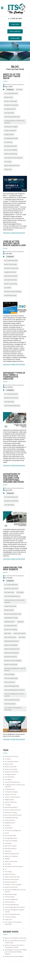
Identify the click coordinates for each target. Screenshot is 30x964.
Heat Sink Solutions (10, 637)
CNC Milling (19, 592)
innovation (7, 288)
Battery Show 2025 (10, 767)
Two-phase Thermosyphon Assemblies (13, 923)
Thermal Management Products (14, 690)
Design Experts (9, 134)
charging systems (10, 109)
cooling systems (10, 789)
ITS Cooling (7, 162)
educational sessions (10, 276)
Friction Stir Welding (10, 150)
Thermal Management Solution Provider (14, 911)
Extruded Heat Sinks (10, 146)
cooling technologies (10, 127)
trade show (7, 169)
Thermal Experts (9, 682)
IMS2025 (7, 859)
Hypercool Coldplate (10, 645)
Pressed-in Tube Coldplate (12, 291)
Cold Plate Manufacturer (12, 117)
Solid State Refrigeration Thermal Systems (15, 891)
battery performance (11, 756)
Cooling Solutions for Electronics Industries (15, 786)
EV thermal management (13, 830)
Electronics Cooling (11, 812)
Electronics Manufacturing (12, 614)
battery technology (10, 101)
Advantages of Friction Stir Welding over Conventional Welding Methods (13, 478)
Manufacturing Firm (10, 657)
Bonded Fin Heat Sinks (11, 105)
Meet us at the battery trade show (11, 76)
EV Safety (19, 89)
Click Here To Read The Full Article (14, 233)
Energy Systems (10, 820)
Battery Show (8, 97)
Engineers (20, 622)
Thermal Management (11, 686)
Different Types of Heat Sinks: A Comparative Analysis (14, 376)
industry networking (10, 154)
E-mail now (15, 24)
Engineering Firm (9, 622)
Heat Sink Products (19, 633)
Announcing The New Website (12, 568)
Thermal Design (9, 674)
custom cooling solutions (12, 797)
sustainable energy (10, 295)
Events (7, 833)
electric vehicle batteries (12, 810)
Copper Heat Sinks (10, 130)
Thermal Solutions (10, 704)
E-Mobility (8, 805)
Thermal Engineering (10, 678)
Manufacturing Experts (11, 653)
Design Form (15, 38)
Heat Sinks (22, 637)
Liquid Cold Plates (10, 874)
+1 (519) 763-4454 (16, 18)
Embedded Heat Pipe (11, 138)
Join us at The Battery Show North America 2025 (14, 243)
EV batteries (8, 142)
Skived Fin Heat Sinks (10, 664)
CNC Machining (9, 113)
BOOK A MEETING (15, 31)
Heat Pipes (7, 633)
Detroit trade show (11, 802)
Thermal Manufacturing (11, 700)
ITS (5, 869)
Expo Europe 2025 (10, 836)
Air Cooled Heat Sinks (11, 93)
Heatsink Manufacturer (11, 641)
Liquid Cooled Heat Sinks (11, 165)
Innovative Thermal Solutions (13, 158)
